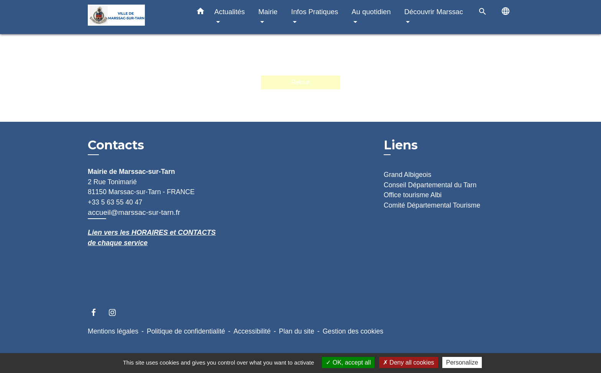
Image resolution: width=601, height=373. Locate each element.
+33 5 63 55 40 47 (115, 202)
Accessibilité (252, 331)
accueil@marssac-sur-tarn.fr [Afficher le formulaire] (134, 212)
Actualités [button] (229, 12)
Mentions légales (113, 331)
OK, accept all (348, 362)
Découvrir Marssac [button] (433, 12)
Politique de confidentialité (186, 331)
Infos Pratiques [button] (314, 12)
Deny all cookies (408, 362)
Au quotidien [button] (371, 12)
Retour (300, 82)
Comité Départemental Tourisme (432, 205)
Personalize (462, 362)
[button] (200, 12)
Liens (401, 144)
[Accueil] (136, 17)
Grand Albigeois (407, 174)
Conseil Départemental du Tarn (430, 185)
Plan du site (296, 331)
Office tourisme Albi (413, 195)
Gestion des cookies (353, 331)
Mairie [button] (268, 12)
